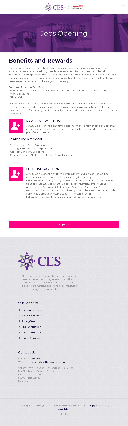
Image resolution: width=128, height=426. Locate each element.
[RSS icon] (66, 413)
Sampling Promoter (33, 315)
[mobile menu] (123, 7)
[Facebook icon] (62, 413)
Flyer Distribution (31, 326)
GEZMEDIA (64, 408)
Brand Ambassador (32, 310)
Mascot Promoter (32, 332)
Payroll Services (31, 337)
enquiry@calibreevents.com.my (49, 362)
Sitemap (89, 405)
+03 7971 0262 (34, 358)
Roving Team (29, 321)
